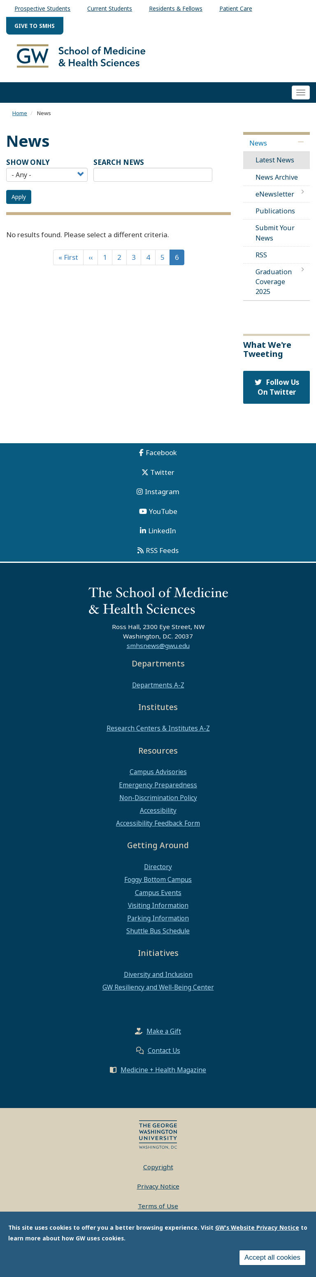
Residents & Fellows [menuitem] (175, 8)
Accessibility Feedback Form (158, 827)
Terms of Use (158, 1209)
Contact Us (164, 1054)
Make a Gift (163, 1034)
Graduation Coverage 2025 (274, 285)
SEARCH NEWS (118, 166)
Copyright (158, 1170)
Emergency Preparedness (158, 788)
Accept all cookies (272, 1257)
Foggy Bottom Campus (158, 883)
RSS (261, 258)
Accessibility (158, 814)
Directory (158, 870)
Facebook (161, 456)
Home (19, 116)
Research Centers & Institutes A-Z (158, 732)
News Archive (277, 180)
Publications (275, 214)
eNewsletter (275, 197)
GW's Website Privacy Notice (257, 1227)
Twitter (162, 475)
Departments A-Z (158, 688)
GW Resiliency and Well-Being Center (158, 991)
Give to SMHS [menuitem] (34, 26)
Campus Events (158, 896)
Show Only (28, 166)
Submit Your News (275, 236)
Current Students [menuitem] (109, 8)
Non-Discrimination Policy (158, 801)
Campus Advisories (158, 775)
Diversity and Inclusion (158, 978)
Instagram (162, 495)
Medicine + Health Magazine (163, 1073)
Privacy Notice (158, 1190)
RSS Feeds (162, 553)
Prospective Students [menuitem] (42, 8)
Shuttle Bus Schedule (158, 934)
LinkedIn (162, 534)
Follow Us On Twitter (276, 390)
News (258, 146)
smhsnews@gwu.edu (158, 649)
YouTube (163, 514)
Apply (19, 200)
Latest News (275, 163)
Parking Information (158, 922)
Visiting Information (158, 909)
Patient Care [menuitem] (235, 8)
